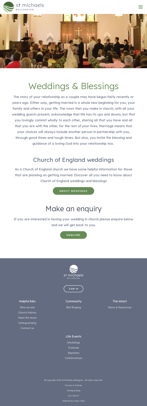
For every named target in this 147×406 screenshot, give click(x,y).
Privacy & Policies (73, 385)
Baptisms (73, 352)
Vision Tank (79, 401)
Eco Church (73, 395)
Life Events (73, 336)
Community (74, 301)
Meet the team (27, 317)
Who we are (27, 307)
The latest (120, 301)
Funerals (73, 347)
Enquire (73, 235)
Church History (27, 312)
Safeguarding (27, 323)
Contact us (27, 328)
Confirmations (73, 358)
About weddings (73, 190)
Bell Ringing (73, 307)
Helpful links (27, 301)
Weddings (73, 342)
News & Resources (119, 307)
